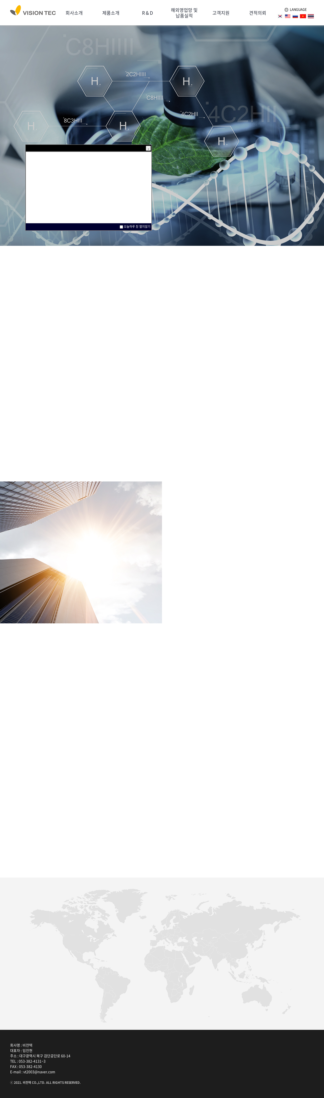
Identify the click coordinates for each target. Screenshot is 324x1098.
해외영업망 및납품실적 (184, 13)
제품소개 (110, 12)
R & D (147, 12)
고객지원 (221, 12)
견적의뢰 (257, 12)
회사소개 (74, 12)
